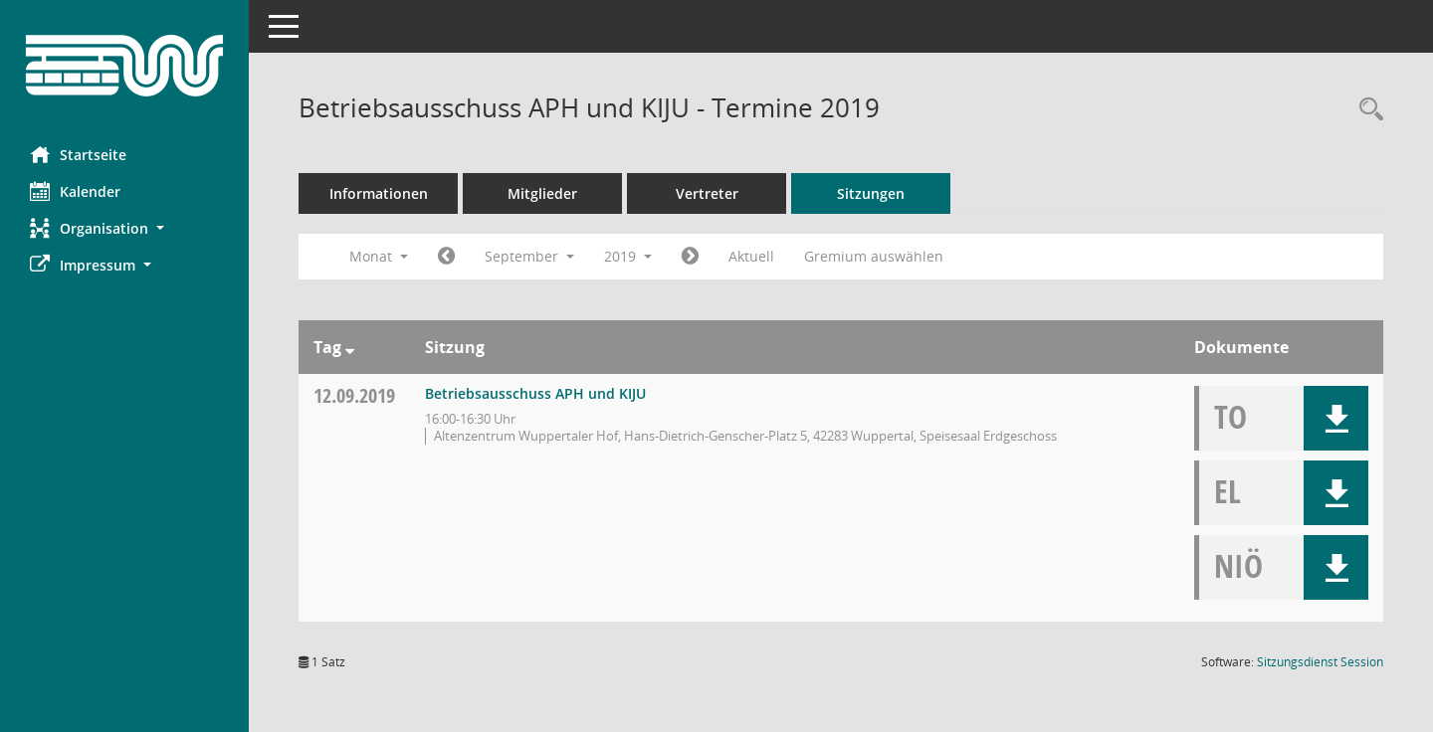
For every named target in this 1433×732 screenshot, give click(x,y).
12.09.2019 (354, 395)
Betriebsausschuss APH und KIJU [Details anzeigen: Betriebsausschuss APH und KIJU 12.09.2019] (535, 393)
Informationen (378, 193)
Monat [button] (378, 256)
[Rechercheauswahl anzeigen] (1366, 109)
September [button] (529, 256)
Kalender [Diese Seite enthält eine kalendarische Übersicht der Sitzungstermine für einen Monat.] (75, 191)
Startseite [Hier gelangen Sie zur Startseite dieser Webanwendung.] (78, 154)
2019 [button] (628, 256)
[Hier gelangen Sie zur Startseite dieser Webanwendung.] (124, 65)
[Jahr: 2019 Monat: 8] (446, 256)
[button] (124, 228)
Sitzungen (871, 193)
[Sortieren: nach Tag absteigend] (349, 347)
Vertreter (707, 193)
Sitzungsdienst (1320, 661)
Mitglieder (542, 193)
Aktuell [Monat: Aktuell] (751, 256)
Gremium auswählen (873, 256)
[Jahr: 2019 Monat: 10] (690, 256)
